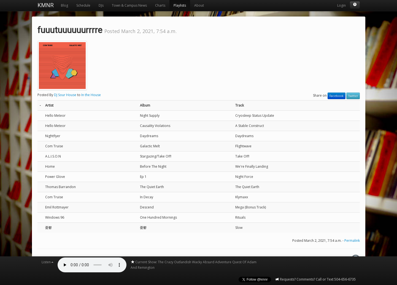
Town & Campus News (129, 5)
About (199, 5)
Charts (160, 5)
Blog (64, 5)
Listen (47, 262)
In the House (91, 95)
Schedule (83, 5)
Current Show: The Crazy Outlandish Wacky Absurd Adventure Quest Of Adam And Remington (193, 265)
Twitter (353, 96)
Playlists (180, 5)
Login (341, 5)
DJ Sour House (65, 95)
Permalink (352, 240)
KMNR (45, 5)
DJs (101, 5)
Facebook (337, 96)
